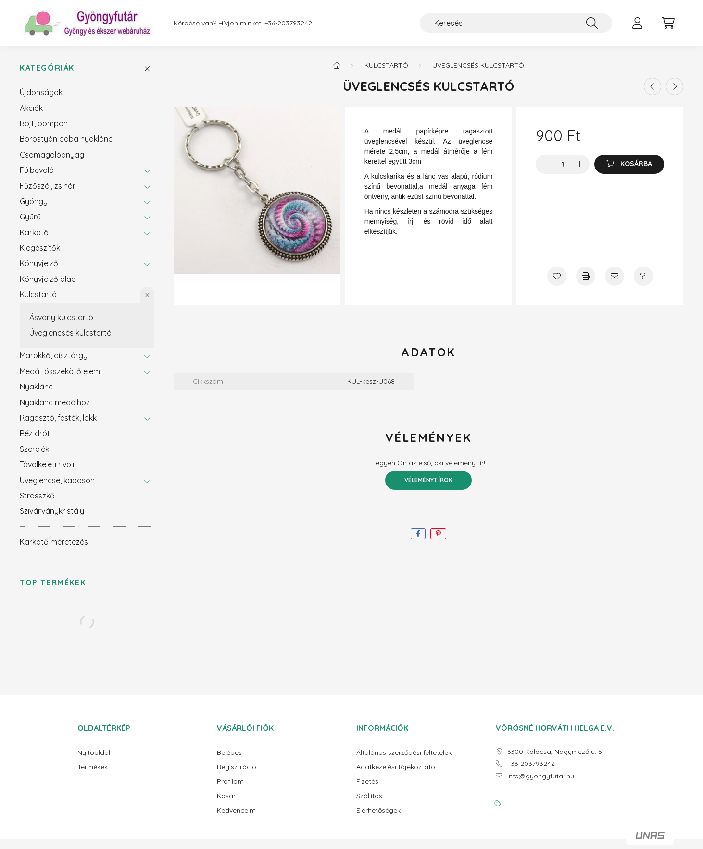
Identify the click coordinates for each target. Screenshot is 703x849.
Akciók (31, 108)
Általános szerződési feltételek (404, 753)
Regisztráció (236, 767)
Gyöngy (34, 201)
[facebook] (418, 533)
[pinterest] (438, 533)
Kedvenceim (236, 810)
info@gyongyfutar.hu (540, 776)
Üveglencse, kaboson (57, 480)
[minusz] (545, 164)
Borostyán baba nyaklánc (66, 139)
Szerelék (34, 449)
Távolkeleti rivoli (47, 464)
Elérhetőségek (378, 810)
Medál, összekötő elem (60, 371)
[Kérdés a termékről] (643, 276)
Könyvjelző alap (48, 279)
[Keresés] (516, 23)
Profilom (230, 781)
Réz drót (35, 433)
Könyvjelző (39, 263)
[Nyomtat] (585, 276)
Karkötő (34, 232)
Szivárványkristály (52, 511)
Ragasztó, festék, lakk (58, 418)
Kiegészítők (40, 248)
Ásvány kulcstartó (61, 317)
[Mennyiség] (562, 164)
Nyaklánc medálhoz (55, 402)
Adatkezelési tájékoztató (395, 767)
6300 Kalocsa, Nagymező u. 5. (555, 752)
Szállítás (369, 796)
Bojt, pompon (44, 123)
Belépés (229, 753)
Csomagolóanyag (52, 154)
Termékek (92, 767)
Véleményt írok (428, 480)
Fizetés (367, 781)
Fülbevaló (37, 170)
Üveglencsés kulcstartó (70, 333)
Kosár (226, 796)
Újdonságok (41, 92)
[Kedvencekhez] (556, 276)
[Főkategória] (336, 65)
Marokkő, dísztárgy (54, 355)
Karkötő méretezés (54, 541)
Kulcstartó (38, 294)
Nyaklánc (36, 386)
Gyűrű (30, 216)
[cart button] (668, 23)
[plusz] (580, 164)
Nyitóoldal (93, 753)
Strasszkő (37, 495)
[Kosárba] (629, 164)
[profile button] (637, 23)
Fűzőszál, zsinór (47, 186)
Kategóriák (47, 68)
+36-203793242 (288, 23)
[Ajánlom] (614, 276)
